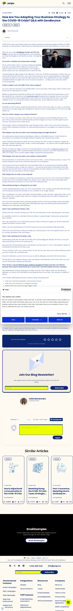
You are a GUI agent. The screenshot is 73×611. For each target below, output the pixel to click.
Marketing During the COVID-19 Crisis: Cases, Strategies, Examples (37, 491)
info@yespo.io (54, 565)
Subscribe (59, 388)
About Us (58, 584)
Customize (36, 320)
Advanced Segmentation (25, 605)
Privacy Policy (60, 596)
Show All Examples (36, 540)
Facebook (57, 419)
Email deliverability (33, 96)
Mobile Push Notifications (8, 606)
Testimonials (60, 588)
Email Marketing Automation (26, 599)
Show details (62, 314)
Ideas (16, 25)
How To (7, 25)
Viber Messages (9, 594)
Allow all (60, 320)
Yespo (28, 557)
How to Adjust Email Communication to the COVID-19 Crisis (12, 491)
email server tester (58, 149)
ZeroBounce (20, 52)
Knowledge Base (44, 596)
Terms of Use (60, 592)
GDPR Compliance (62, 606)
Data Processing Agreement (61, 601)
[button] (40, 419)
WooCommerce (26, 588)
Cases (40, 588)
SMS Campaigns (9, 590)
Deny (13, 320)
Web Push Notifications (8, 599)
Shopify (23, 584)
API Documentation (45, 600)
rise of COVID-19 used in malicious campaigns (27, 265)
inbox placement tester (9, 151)
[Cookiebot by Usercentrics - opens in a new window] (62, 289)
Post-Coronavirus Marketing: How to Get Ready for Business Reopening (61, 491)
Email (7, 459)
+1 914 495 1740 (36, 565)
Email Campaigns (9, 587)
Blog (33, 557)
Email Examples (43, 592)
